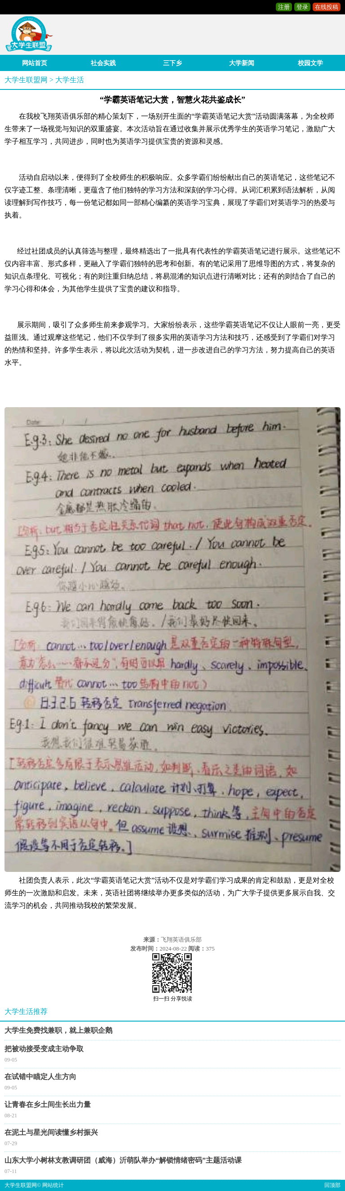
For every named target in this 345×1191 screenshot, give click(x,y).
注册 (284, 7)
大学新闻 (241, 63)
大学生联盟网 (26, 80)
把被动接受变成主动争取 (44, 1049)
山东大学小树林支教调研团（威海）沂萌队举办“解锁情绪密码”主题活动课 (123, 1160)
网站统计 (53, 1185)
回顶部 (332, 1185)
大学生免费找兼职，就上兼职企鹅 (58, 1030)
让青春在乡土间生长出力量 (47, 1104)
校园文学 (310, 63)
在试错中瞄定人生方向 (40, 1076)
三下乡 (172, 63)
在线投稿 (326, 7)
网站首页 (34, 63)
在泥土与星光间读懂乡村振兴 (51, 1132)
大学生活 (69, 80)
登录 (302, 7)
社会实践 (103, 63)
